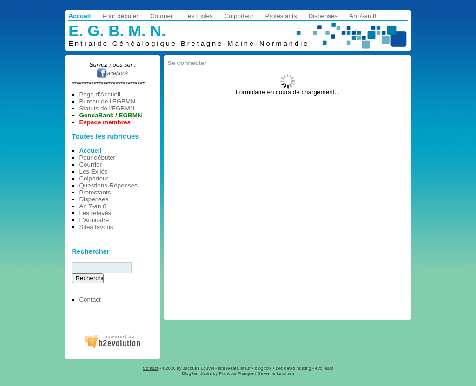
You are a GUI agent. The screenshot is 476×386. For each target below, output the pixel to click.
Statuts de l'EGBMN (106, 108)
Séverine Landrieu (276, 373)
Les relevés (95, 213)
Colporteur (239, 16)
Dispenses (323, 16)
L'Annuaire (94, 220)
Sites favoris (96, 227)
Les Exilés (198, 16)
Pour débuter (120, 16)
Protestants (281, 16)
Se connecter (186, 62)
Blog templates (197, 373)
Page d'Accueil (99, 94)
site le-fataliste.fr (234, 368)
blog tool (263, 368)
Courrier (161, 16)
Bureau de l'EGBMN (107, 101)
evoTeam (324, 368)
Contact (89, 299)
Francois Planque (236, 373)
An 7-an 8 (362, 16)
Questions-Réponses (108, 185)
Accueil (79, 16)
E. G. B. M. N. (116, 30)
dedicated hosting (293, 368)
